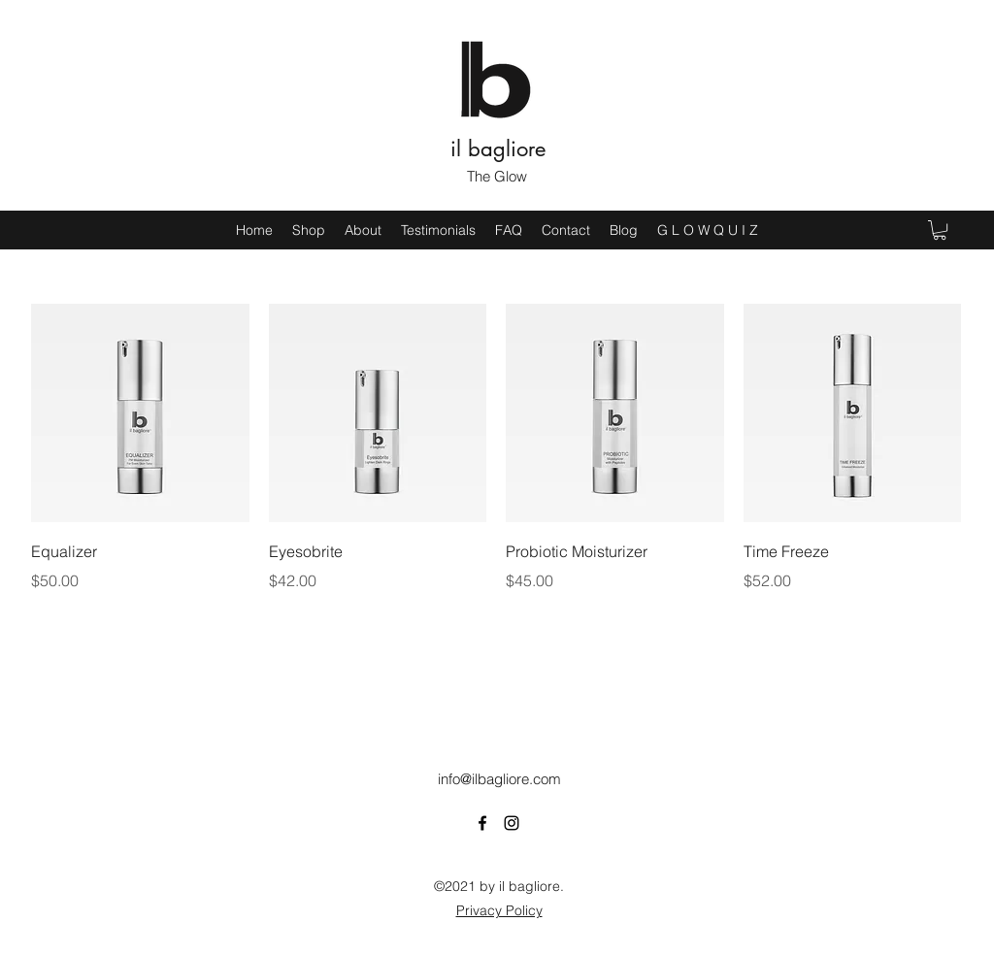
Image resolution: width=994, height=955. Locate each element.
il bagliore (498, 148)
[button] (939, 230)
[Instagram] (511, 823)
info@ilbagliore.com (499, 779)
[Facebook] (482, 823)
